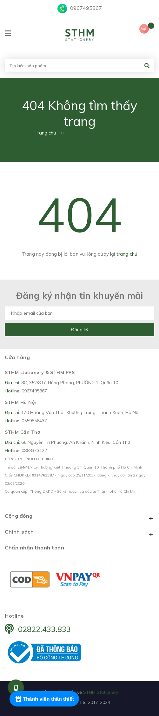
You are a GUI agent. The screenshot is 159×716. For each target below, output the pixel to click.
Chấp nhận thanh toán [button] (34, 547)
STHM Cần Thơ (22, 432)
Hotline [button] (14, 616)
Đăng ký (79, 329)
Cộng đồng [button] (79, 517)
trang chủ (126, 254)
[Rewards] (44, 698)
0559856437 (34, 421)
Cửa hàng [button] (17, 357)
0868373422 (34, 450)
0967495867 (86, 8)
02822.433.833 (44, 629)
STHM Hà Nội (20, 402)
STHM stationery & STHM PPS (40, 372)
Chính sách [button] (79, 533)
